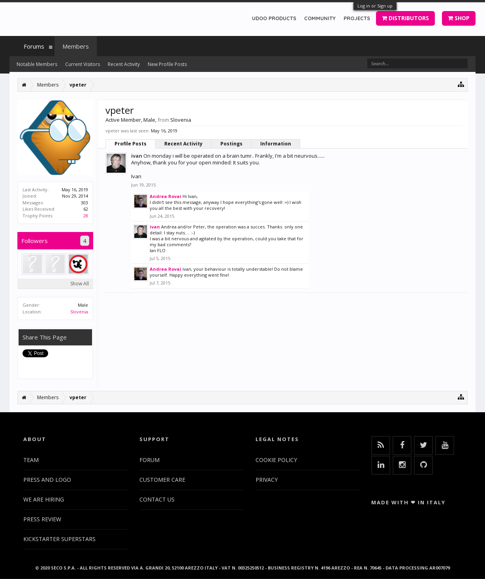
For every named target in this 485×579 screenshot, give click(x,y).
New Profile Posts (167, 64)
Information (275, 143)
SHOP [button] (459, 18)
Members (75, 46)
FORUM (149, 460)
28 (85, 216)
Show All (79, 283)
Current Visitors (82, 64)
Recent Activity (183, 143)
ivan (136, 155)
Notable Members (37, 64)
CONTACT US (157, 499)
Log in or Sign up (375, 6)
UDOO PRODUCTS (274, 18)
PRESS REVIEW (42, 519)
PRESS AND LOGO (47, 479)
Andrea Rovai (165, 196)
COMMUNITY (320, 18)
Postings (231, 143)
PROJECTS (357, 18)
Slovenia (79, 312)
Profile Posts (131, 143)
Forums (34, 46)
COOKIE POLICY (276, 460)
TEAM (31, 460)
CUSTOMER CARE (162, 479)
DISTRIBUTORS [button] (405, 18)
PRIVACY (267, 479)
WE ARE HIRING (43, 499)
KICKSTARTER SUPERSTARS (59, 539)
